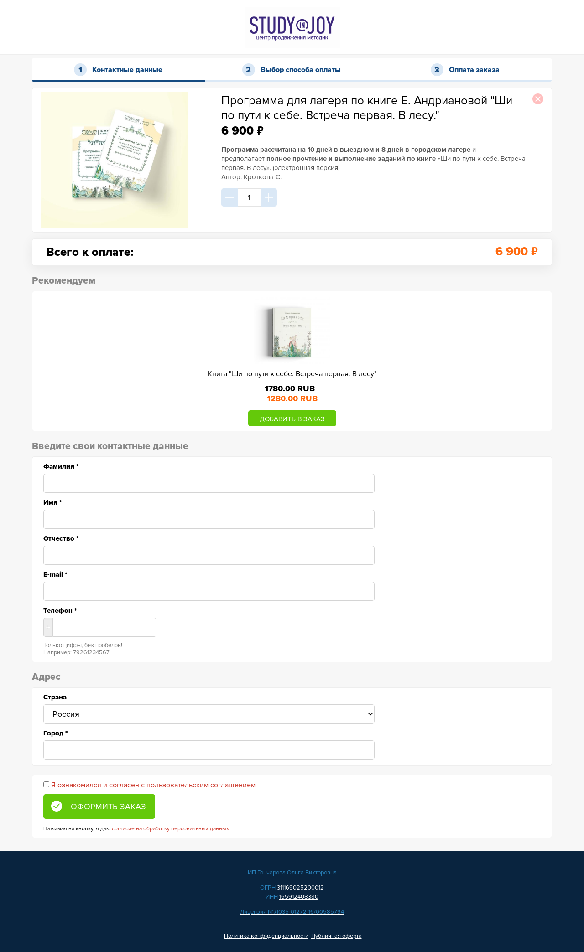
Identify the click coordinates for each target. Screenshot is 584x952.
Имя (52, 502)
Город (55, 733)
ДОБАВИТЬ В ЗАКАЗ (292, 419)
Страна (55, 697)
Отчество (60, 538)
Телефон (60, 610)
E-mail (55, 574)
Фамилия (60, 466)
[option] (292, 361)
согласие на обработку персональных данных (170, 828)
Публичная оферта (336, 936)
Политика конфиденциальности (266, 936)
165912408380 (298, 896)
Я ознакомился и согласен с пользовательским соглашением (153, 785)
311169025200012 (300, 887)
